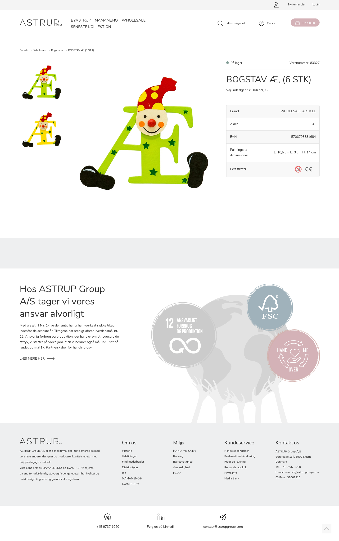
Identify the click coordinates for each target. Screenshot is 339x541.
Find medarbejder (133, 462)
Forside (24, 50)
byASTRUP (81, 20)
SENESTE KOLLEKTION (91, 27)
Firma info (230, 473)
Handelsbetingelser (236, 451)
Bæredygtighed (183, 462)
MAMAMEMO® (132, 478)
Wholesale (133, 20)
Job (124, 473)
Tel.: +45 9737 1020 (288, 467)
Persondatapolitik (235, 467)
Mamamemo (106, 20)
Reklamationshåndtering (239, 456)
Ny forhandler (296, 4)
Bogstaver (57, 50)
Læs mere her (32, 359)
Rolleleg (178, 456)
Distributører (130, 467)
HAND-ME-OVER (184, 451)
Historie (127, 451)
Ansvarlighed (181, 467)
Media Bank (231, 478)
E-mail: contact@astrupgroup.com (297, 472)
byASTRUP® (130, 484)
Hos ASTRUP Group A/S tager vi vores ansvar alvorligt (62, 302)
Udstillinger (129, 456)
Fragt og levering (235, 462)
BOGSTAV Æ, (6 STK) (81, 50)
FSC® (177, 473)
